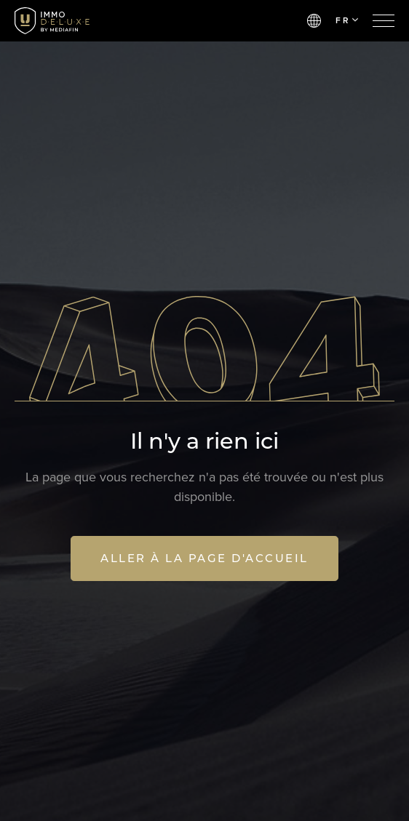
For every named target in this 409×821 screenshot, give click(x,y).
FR (346, 20)
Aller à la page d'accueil (204, 558)
